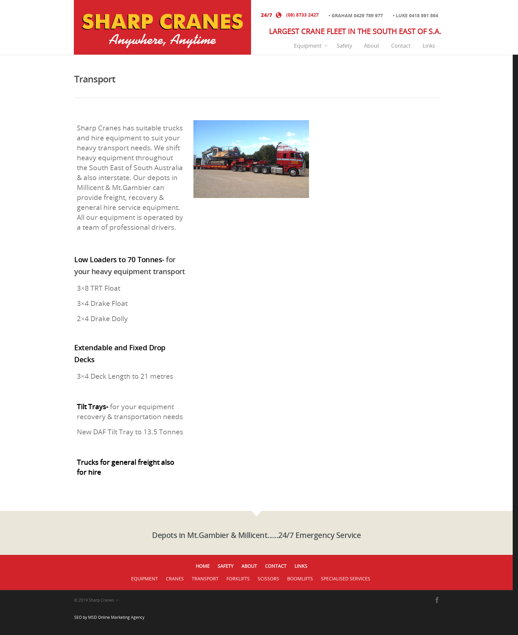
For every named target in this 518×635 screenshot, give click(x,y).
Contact (401, 45)
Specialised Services (345, 578)
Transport (205, 578)
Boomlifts (300, 578)
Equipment (311, 45)
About (371, 45)
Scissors (268, 578)
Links (429, 45)
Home (203, 566)
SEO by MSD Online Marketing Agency (109, 617)
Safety (344, 45)
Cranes (175, 578)
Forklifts (238, 578)
